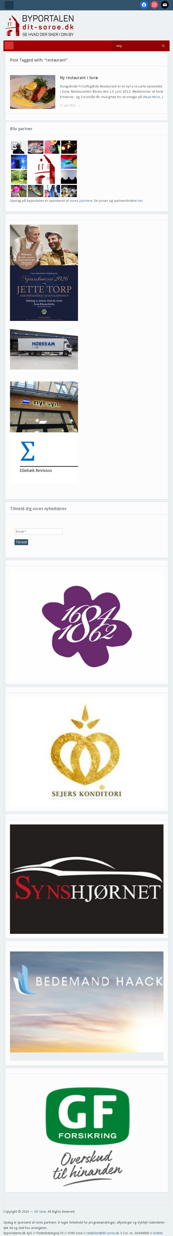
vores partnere (81, 201)
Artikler (158, 1233)
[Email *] (39, 531)
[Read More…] (153, 97)
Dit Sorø (40, 1211)
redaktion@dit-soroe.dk (102, 1233)
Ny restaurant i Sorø (79, 77)
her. (141, 201)
